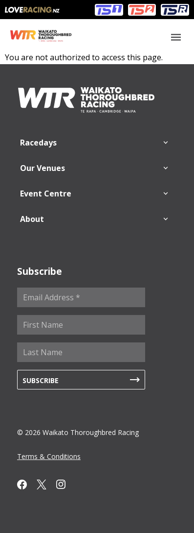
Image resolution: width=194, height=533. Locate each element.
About (32, 219)
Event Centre (45, 193)
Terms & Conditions (49, 456)
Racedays (38, 142)
